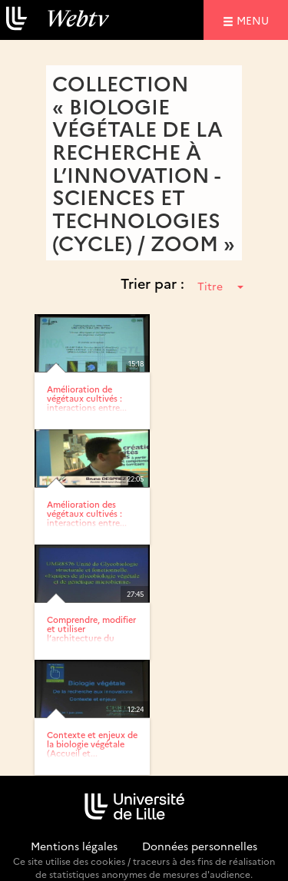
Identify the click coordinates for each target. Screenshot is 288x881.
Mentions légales (74, 845)
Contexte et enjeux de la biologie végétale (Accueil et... (92, 744)
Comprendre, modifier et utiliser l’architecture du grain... (91, 633)
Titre (220, 285)
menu (255, 20)
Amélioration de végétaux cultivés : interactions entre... (87, 398)
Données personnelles (199, 845)
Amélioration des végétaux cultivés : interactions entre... (87, 513)
